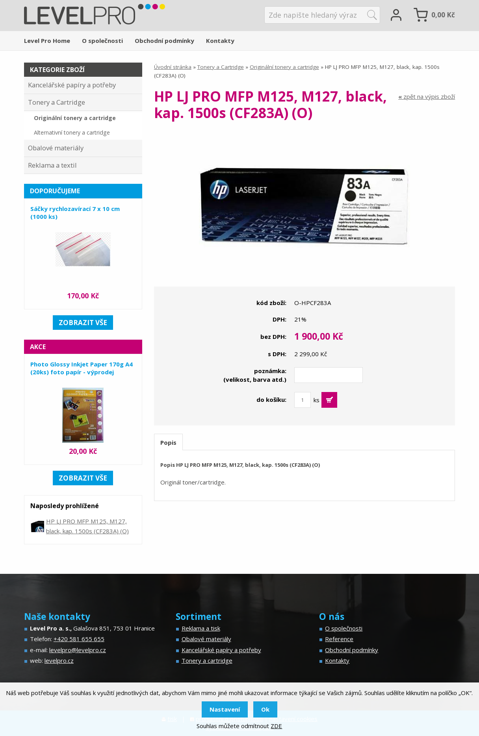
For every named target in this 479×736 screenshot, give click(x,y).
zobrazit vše (83, 322)
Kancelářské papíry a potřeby (72, 84)
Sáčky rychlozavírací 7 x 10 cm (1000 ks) (75, 212)
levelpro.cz (59, 660)
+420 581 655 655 (79, 639)
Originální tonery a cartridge (284, 66)
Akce (38, 346)
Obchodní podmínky (164, 40)
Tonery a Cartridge (220, 66)
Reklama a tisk (201, 628)
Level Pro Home (47, 40)
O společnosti (102, 40)
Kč (443, 14)
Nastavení (225, 709)
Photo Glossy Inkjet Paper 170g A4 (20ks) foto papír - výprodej (81, 368)
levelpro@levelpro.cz (77, 650)
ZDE (276, 726)
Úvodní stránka (172, 66)
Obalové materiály (56, 147)
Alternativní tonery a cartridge (72, 132)
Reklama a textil (52, 165)
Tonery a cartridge (207, 660)
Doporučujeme (55, 191)
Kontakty (220, 40)
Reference (339, 639)
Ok (265, 709)
